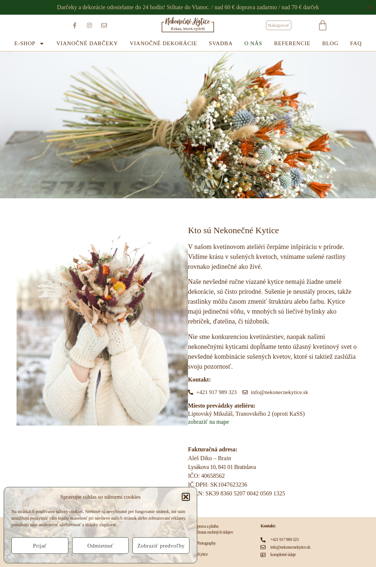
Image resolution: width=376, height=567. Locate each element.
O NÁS (253, 43)
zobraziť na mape (208, 422)
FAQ (356, 43)
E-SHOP (29, 43)
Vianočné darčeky (87, 43)
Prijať (40, 546)
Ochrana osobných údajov (213, 532)
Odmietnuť (101, 546)
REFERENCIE (292, 43)
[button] (185, 497)
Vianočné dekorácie (163, 43)
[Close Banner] (369, 7)
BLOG (330, 43)
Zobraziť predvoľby (161, 546)
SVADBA (221, 43)
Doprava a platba (205, 526)
